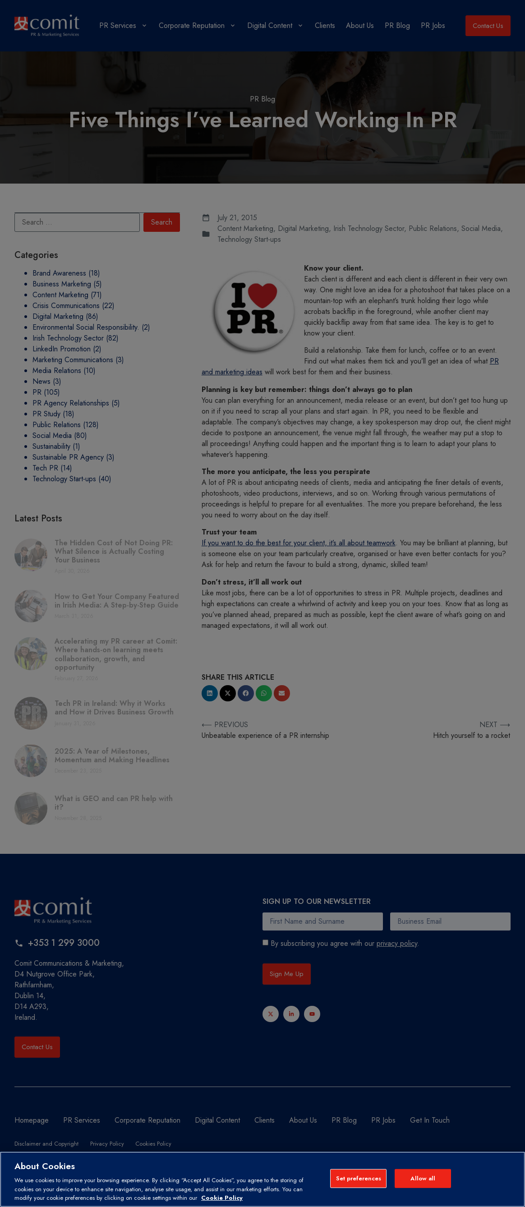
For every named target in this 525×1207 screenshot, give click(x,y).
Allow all (422, 1178)
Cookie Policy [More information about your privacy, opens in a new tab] (222, 1197)
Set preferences (359, 1178)
